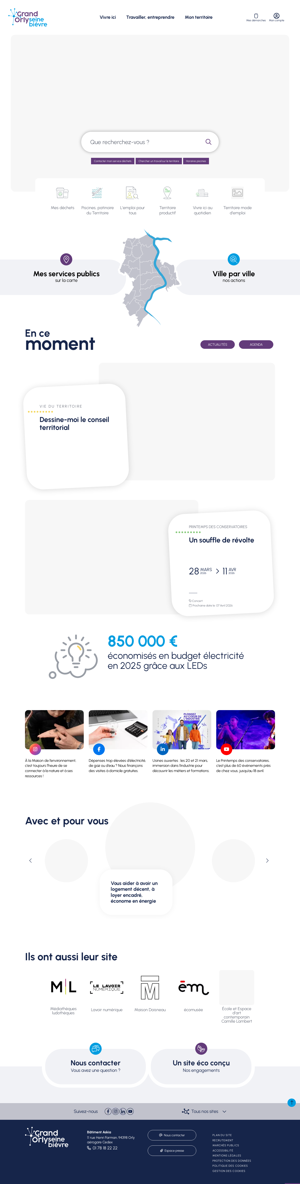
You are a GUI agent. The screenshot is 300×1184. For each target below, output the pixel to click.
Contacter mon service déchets (112, 161)
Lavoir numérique (106, 1009)
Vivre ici (108, 17)
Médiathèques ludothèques (63, 1010)
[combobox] (140, 142)
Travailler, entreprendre (150, 17)
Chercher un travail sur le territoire (159, 161)
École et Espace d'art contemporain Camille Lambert (236, 1015)
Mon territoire (198, 17)
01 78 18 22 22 (105, 1147)
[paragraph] (187, 421)
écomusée (193, 1009)
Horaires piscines (196, 161)
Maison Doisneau (150, 1009)
